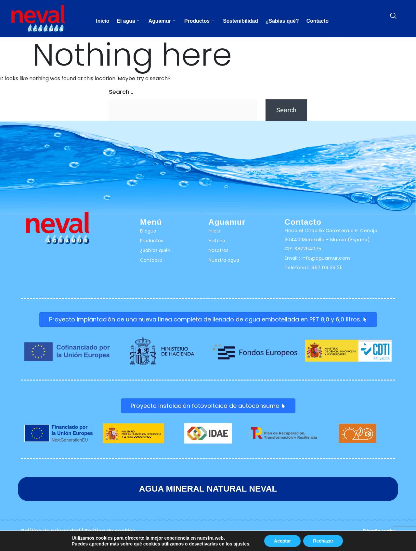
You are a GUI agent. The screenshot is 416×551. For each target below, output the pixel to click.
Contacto (319, 21)
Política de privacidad (50, 531)
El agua (126, 21)
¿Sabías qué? (284, 21)
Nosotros (218, 250)
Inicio (101, 21)
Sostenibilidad (241, 21)
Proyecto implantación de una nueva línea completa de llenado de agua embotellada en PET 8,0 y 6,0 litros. (208, 320)
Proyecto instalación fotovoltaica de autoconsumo (208, 406)
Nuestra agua (224, 260)
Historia (217, 240)
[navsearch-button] (393, 16)
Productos (199, 21)
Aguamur (161, 21)
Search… (121, 92)
